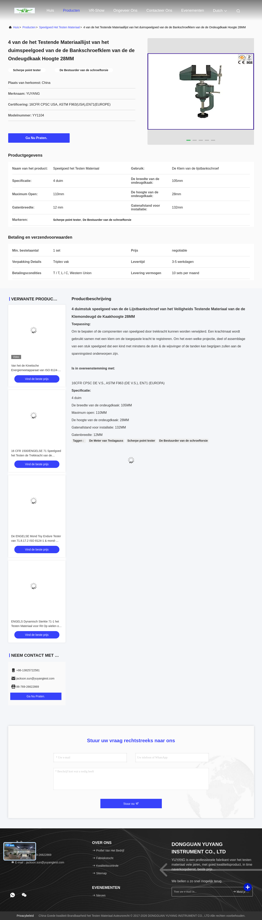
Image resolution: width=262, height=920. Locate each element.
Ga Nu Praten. (39, 138)
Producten (71, 10)
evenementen (192, 10)
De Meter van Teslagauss (106, 440)
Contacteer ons (159, 10)
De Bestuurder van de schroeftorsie (183, 440)
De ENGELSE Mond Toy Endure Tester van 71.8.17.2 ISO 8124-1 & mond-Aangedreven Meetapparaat (36, 541)
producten (29, 27)
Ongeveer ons (125, 10)
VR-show (96, 10)
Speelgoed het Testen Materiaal (59, 27)
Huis (50, 10)
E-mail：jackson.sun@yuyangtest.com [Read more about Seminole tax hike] (37, 862)
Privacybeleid (25, 915)
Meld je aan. (241, 891)
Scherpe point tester (141, 440)
